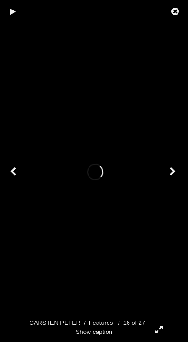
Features (101, 322)
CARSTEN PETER (55, 322)
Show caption (94, 331)
